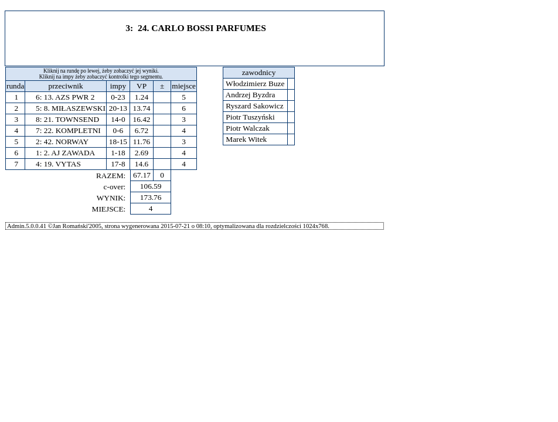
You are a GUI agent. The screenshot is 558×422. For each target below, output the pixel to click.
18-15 (118, 141)
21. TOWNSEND (71, 119)
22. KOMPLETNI (72, 130)
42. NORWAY (66, 141)
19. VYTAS (62, 163)
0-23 (118, 97)
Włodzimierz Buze (255, 83)
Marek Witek (246, 139)
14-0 (118, 119)
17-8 (118, 163)
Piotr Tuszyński (250, 117)
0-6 (118, 130)
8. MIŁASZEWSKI (75, 108)
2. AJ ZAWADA (69, 152)
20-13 (118, 108)
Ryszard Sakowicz (254, 105)
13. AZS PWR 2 (69, 97)
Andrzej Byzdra (250, 94)
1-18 (118, 152)
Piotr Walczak (247, 128)
